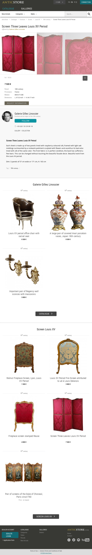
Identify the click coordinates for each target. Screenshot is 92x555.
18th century (46, 19)
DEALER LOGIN (9, 535)
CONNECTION (86, 2)
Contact (69, 536)
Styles (22, 535)
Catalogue (14, 19)
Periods (23, 538)
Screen (30, 19)
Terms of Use (34, 551)
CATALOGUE (8, 8)
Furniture (22, 19)
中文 (75, 2)
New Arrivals (6, 14)
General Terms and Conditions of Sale (51, 551)
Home (69, 533)
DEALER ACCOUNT (8, 529)
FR (69, 2)
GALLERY (17, 131)
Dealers (41, 532)
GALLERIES (26, 8)
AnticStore (5, 19)
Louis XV (37, 19)
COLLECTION (26, 131)
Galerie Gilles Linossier (26, 113)
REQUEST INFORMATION (16, 103)
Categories (24, 532)
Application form (8, 540)
